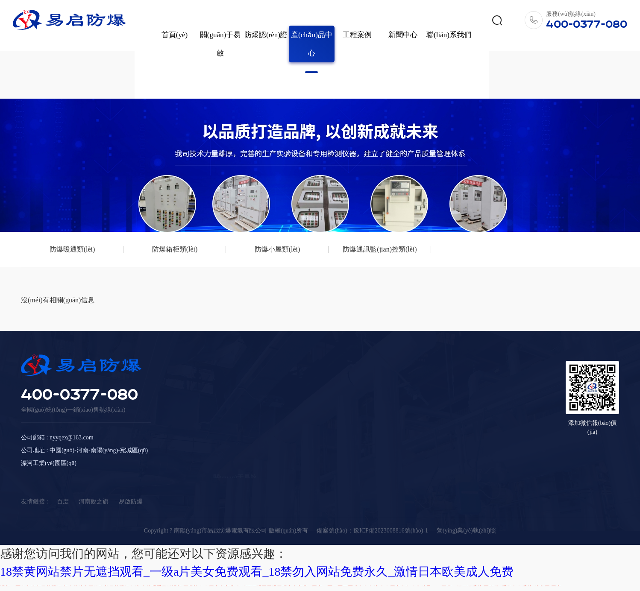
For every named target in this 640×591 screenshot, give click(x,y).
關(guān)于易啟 (207, 30)
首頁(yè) (162, 21)
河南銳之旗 (94, 483)
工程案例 (344, 21)
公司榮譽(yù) (230, 420)
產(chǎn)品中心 (299, 30)
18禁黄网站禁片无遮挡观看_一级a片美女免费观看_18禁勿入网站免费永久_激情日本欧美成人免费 (257, 531)
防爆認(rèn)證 (253, 21)
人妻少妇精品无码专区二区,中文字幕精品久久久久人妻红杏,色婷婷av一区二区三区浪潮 (230, 564)
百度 (63, 483)
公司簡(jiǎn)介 (232, 407)
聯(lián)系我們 (436, 21)
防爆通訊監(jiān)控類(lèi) (299, 209)
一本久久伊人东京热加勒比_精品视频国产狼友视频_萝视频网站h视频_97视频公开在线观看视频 (362, 581)
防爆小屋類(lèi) (220, 209)
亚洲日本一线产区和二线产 (534, 564)
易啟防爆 (131, 483)
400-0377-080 (79, 418)
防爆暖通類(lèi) (61, 209)
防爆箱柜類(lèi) (140, 209)
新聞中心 (390, 21)
